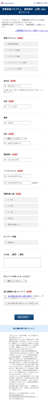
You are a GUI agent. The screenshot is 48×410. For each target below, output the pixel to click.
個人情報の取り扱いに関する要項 (19, 296)
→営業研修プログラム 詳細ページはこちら (31, 31)
